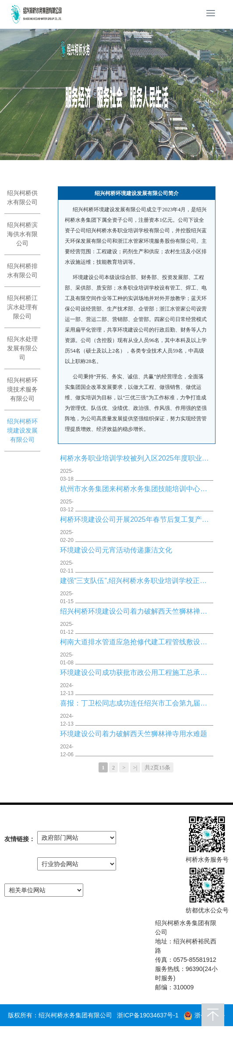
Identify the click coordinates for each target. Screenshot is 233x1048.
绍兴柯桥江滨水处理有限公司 (22, 307)
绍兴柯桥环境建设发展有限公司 (22, 430)
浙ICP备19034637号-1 (147, 1015)
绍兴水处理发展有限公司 (22, 348)
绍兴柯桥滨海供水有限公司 (22, 234)
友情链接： (19, 838)
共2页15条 (157, 767)
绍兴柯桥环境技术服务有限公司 (22, 389)
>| (135, 767)
